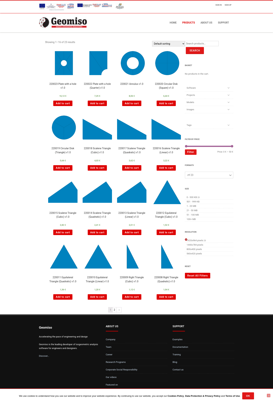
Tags (189, 125)
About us (206, 22)
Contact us (178, 369)
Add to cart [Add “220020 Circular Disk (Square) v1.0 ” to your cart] (166, 103)
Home (173, 22)
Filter (190, 152)
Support (223, 22)
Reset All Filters (197, 275)
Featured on (112, 384)
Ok (248, 395)
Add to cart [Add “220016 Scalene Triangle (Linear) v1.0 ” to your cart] (166, 167)
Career (109, 354)
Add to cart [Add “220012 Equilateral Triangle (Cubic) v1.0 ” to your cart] (166, 232)
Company (110, 339)
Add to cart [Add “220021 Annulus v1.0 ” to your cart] (132, 103)
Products (188, 22)
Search (195, 50)
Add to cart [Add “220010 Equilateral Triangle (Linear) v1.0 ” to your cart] (97, 296)
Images (190, 109)
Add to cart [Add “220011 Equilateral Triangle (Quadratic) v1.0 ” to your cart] (63, 296)
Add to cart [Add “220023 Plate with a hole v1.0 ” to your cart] (63, 103)
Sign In (219, 5)
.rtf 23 (190, 175)
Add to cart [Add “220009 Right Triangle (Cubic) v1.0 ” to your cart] (132, 296)
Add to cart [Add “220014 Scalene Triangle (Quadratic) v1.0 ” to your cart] (97, 232)
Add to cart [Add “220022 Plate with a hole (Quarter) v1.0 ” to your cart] (97, 103)
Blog (175, 362)
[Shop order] (168, 44)
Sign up (228, 5)
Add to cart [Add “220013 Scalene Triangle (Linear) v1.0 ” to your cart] (132, 232)
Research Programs (116, 362)
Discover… (44, 356)
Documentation (180, 347)
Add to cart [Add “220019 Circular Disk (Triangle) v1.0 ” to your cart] (63, 167)
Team (109, 347)
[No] (268, 395)
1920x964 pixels (195, 240)
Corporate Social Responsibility (121, 369)
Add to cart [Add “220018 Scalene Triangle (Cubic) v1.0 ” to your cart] (97, 167)
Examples (177, 339)
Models (190, 102)
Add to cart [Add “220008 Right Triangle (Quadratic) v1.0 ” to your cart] (166, 296)
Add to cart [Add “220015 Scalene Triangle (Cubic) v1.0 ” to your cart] (63, 232)
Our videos (111, 377)
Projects (191, 95)
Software (191, 88)
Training (177, 354)
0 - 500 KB (192, 197)
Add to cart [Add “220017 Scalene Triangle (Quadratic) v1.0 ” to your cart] (132, 167)
